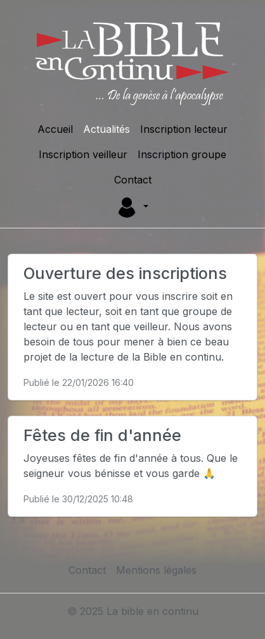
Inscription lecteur (184, 129)
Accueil (55, 129)
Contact (133, 179)
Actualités (106, 129)
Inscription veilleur (83, 154)
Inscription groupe (182, 154)
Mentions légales (156, 570)
